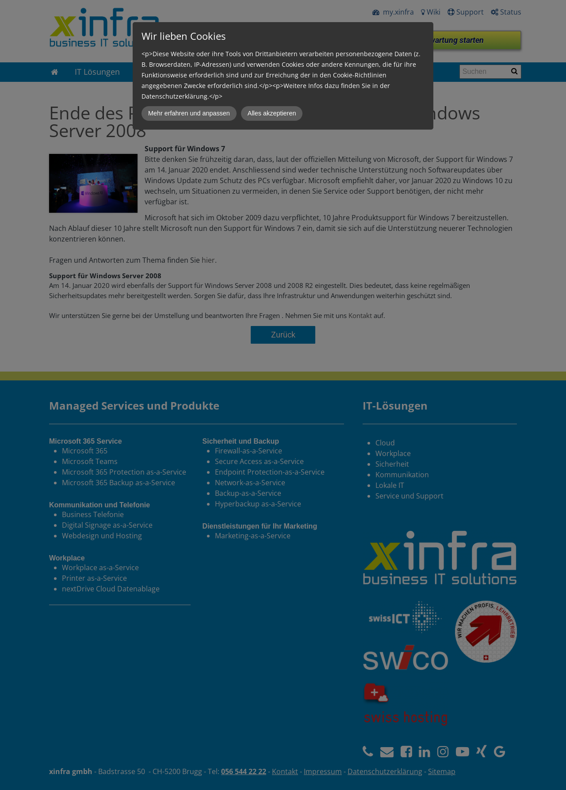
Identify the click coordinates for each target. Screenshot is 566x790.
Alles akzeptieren (272, 113)
